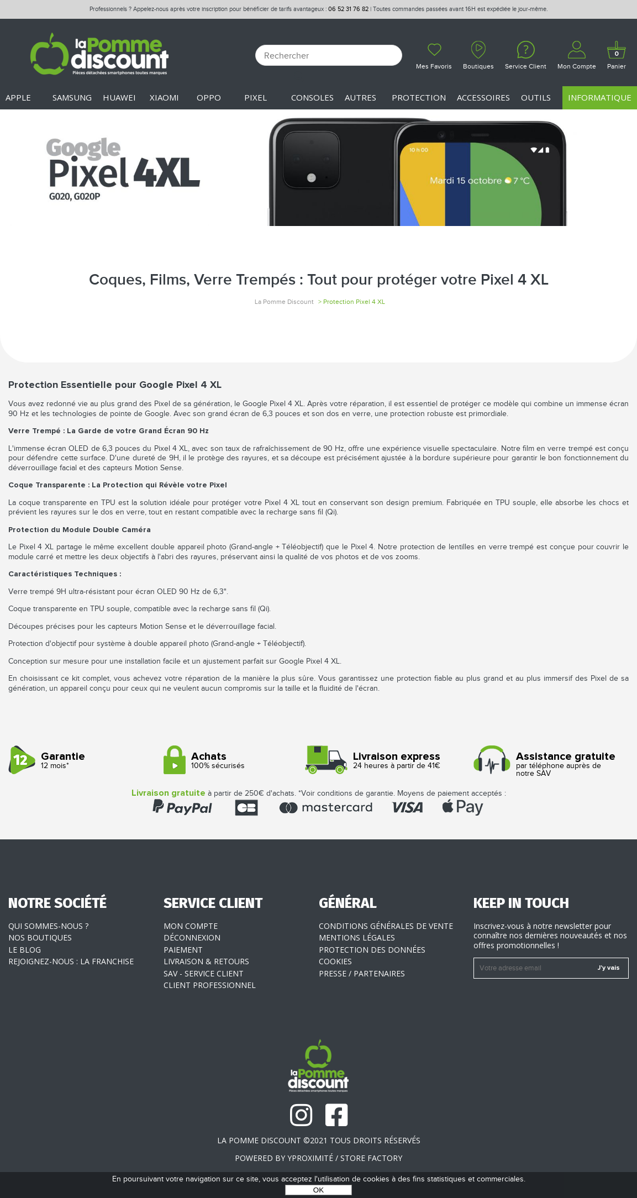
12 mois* (81, 760)
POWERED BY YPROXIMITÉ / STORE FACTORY (318, 1158)
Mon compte (191, 926)
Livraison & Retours (206, 961)
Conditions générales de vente (386, 926)
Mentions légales (357, 937)
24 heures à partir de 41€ (392, 760)
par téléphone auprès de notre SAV (546, 764)
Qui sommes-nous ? (48, 926)
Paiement (183, 949)
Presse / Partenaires (362, 973)
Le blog (24, 949)
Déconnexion (192, 937)
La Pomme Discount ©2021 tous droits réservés (318, 1140)
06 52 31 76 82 (348, 9)
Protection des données (372, 949)
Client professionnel (210, 985)
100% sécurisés (237, 760)
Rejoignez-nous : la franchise (71, 961)
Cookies (335, 961)
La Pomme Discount (284, 302)
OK (318, 1190)
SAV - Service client (204, 973)
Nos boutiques (40, 937)
